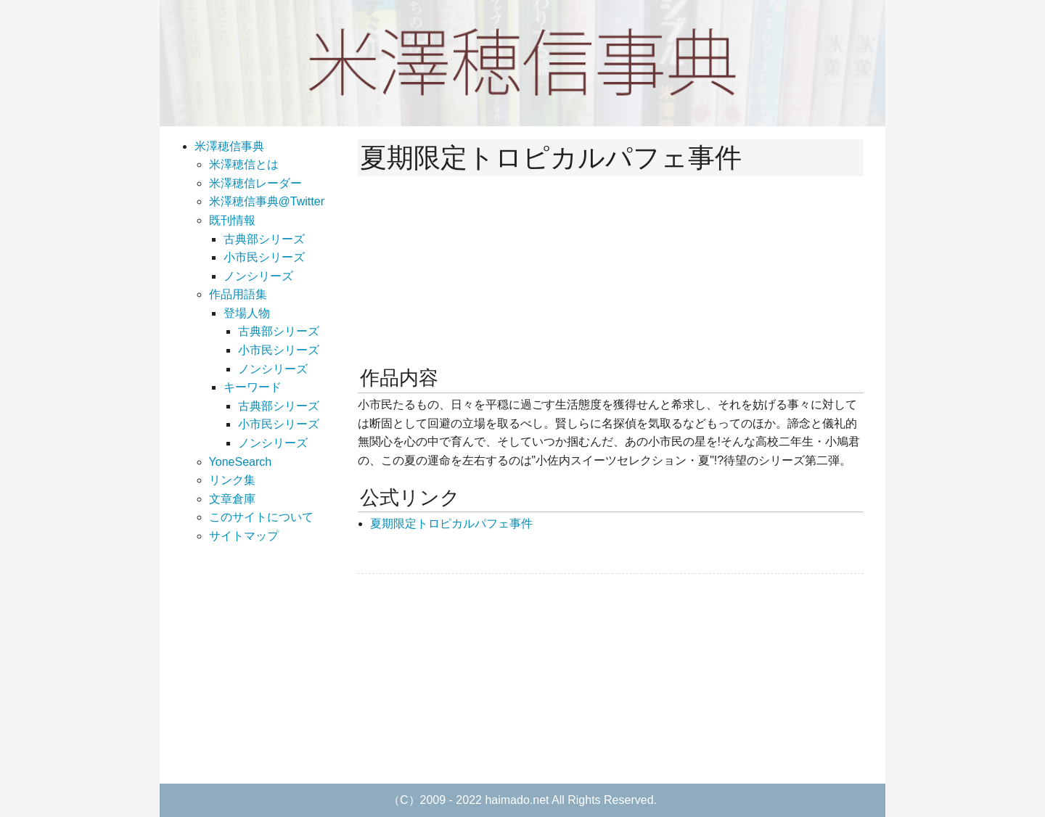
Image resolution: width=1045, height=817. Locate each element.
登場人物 (247, 313)
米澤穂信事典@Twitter (266, 201)
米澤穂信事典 (229, 146)
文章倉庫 (232, 499)
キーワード (253, 387)
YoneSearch (240, 462)
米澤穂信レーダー (255, 183)
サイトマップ (244, 536)
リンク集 (232, 480)
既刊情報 (232, 220)
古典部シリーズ (264, 239)
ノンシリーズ (258, 276)
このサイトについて (261, 517)
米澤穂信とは (244, 164)
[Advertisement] (466, 678)
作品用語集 (238, 294)
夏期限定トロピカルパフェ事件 (451, 523)
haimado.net (517, 800)
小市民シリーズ (264, 257)
